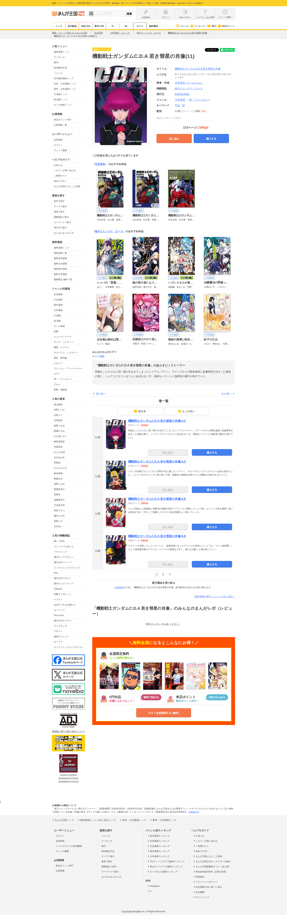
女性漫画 (58, 294)
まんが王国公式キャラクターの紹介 (212, 861)
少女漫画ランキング (158, 845)
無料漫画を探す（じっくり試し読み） (215, 596)
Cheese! (58, 589)
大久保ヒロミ (60, 436)
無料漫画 (153, 26)
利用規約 (198, 876)
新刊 (211, 26)
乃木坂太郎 (59, 505)
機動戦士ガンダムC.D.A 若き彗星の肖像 (198, 68)
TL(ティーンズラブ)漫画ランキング (166, 861)
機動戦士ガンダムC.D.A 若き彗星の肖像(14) (157, 536)
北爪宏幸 (189, 82)
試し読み (174, 138)
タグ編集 (99, 356)
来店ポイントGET (63, 119)
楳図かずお (59, 431)
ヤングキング (60, 626)
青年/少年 (99, 26)
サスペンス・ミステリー (66, 352)
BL (126, 26)
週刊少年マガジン (62, 578)
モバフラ (58, 642)
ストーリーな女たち (64, 546)
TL (112, 26)
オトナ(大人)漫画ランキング (162, 871)
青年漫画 (58, 305)
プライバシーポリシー (205, 881)
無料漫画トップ (61, 52)
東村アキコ (59, 510)
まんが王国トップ (63, 820)
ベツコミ (58, 599)
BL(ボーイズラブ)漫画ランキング (165, 866)
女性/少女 (85, 26)
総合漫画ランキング (158, 835)
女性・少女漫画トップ (65, 83)
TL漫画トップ (60, 94)
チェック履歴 (60, 150)
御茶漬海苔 (59, 441)
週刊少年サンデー (62, 620)
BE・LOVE (59, 541)
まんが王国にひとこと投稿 (67, 186)
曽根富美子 (59, 489)
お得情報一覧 (60, 125)
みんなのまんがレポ (64, 233)
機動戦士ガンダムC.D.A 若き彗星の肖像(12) (157, 461)
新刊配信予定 (60, 68)
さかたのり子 (60, 468)
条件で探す (59, 201)
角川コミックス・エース (109, 231)
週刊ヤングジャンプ (64, 583)
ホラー (57, 374)
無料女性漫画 (60, 258)
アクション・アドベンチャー (68, 368)
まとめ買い (186, 411)
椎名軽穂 (58, 473)
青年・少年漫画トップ (65, 89)
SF (183, 105)
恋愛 (56, 331)
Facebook (153, 885)
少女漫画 (58, 299)
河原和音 (58, 447)
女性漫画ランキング (158, 840)
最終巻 (140, 411)
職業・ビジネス (61, 347)
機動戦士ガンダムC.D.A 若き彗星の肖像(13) (157, 498)
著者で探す (59, 211)
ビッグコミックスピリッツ (67, 567)
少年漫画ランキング (158, 856)
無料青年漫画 (60, 269)
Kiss (56, 573)
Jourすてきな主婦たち (65, 604)
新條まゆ (58, 478)
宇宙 (177, 105)
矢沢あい (58, 526)
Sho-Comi (59, 615)
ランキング (197, 26)
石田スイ (58, 415)
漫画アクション (61, 636)
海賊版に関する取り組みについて (68, 731)
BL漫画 (57, 321)
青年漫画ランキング (158, 851)
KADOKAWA (182, 94)
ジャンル (182, 26)
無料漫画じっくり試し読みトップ (96, 820)
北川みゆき (59, 457)
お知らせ (58, 165)
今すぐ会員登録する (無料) (163, 712)
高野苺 (57, 494)
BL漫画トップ (61, 99)
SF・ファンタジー (63, 379)
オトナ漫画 (59, 326)
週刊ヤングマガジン (64, 557)
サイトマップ (201, 897)
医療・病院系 (60, 389)
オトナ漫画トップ (62, 105)
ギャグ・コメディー (64, 342)
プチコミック (60, 551)
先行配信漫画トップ (64, 78)
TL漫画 (57, 315)
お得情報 (60, 871)
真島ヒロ (58, 521)
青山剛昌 (58, 404)
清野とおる (59, 484)
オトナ (140, 26)
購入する (211, 138)
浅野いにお (59, 410)
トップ (58, 26)
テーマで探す (60, 206)
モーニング (59, 610)
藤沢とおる (59, 516)
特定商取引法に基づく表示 (207, 886)
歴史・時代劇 (60, 358)
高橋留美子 (59, 500)
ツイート (214, 49)
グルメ (57, 384)
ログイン (58, 145)
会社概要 (198, 892)
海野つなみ (59, 425)
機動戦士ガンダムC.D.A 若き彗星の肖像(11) (157, 420)
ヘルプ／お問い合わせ (65, 170)
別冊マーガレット (62, 594)
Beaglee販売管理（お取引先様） (210, 871)
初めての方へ (60, 181)
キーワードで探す (62, 222)
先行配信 (72, 26)
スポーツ (58, 363)
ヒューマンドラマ (62, 336)
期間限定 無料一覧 (63, 279)
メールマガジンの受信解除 (69, 846)
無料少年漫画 (60, 274)
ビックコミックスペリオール (68, 647)
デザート (58, 631)
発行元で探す (60, 227)
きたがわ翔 (59, 452)
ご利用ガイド (60, 175)
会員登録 (58, 139)
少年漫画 (58, 310)
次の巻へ (226, 393)
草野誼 (57, 463)
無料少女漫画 (60, 263)
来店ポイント (226, 26)
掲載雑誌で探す (61, 217)
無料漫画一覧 (60, 253)
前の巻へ (101, 393)
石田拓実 (58, 420)
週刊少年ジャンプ (62, 562)
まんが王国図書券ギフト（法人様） (212, 866)
